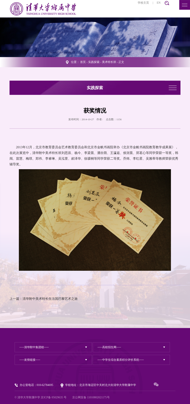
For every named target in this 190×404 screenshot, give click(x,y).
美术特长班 (109, 62)
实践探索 (94, 62)
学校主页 (143, 2)
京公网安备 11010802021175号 (90, 397)
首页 (83, 62)
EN (159, 2)
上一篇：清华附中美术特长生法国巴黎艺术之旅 (44, 298)
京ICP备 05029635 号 (54, 397)
